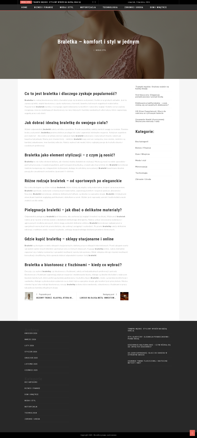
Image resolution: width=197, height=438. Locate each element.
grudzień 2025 (31, 358)
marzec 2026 (30, 339)
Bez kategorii (141, 141)
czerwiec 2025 (31, 370)
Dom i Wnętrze (158, 7)
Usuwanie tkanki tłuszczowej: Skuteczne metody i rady (150, 120)
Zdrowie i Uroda (133, 7)
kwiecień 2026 (31, 333)
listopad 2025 (31, 364)
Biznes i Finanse (43, 7)
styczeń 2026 (31, 352)
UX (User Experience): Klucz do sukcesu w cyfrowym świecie (150, 112)
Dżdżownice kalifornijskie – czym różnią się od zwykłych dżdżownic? (152, 104)
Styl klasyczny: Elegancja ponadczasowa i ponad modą (149, 96)
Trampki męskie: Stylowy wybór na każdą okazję (57, 2)
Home (24, 7)
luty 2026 (29, 346)
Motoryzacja (88, 7)
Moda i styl (26, 2)
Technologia (110, 7)
